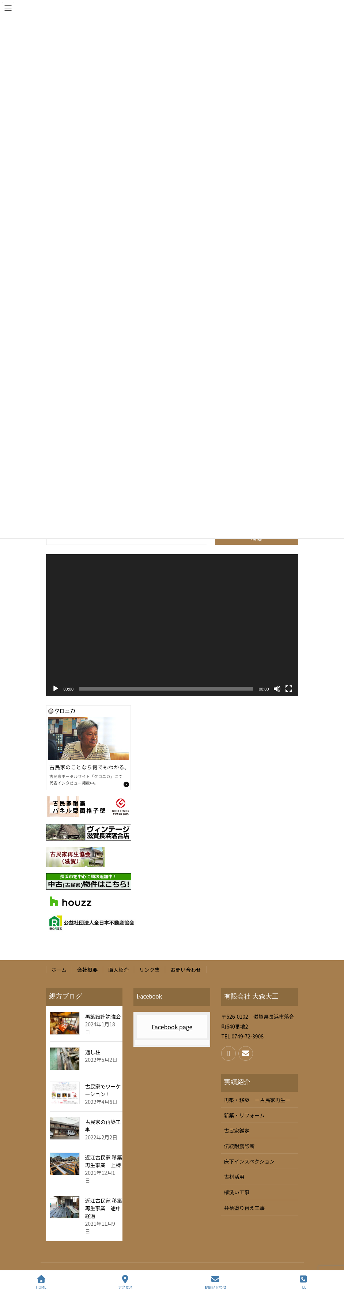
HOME (41, 1282)
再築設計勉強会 (103, 1016)
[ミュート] (277, 688)
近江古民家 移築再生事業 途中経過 (103, 1208)
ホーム (59, 969)
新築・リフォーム (244, 1115)
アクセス (125, 1282)
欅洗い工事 (236, 1192)
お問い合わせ (185, 969)
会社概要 (87, 969)
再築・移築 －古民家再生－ (257, 1100)
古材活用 (234, 1176)
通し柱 (93, 1052)
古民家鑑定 (236, 1130)
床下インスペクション (249, 1161)
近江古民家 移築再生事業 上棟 (103, 1161)
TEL (303, 1282)
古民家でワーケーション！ (103, 1090)
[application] (172, 625)
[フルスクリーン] (288, 688)
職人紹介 (118, 969)
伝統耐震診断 (239, 1146)
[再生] (55, 688)
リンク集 (149, 969)
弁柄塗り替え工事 (244, 1207)
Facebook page (172, 1026)
